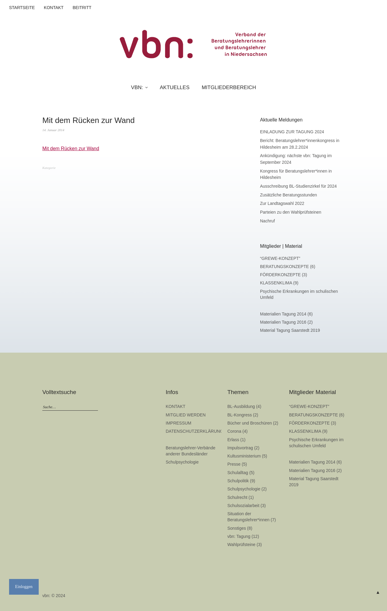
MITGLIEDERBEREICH (229, 87)
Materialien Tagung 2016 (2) (286, 322)
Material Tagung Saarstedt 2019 (290, 330)
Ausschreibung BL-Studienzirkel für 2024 (298, 186)
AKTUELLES (174, 87)
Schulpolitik (238, 480)
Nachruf (267, 220)
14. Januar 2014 (53, 130)
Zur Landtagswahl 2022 (282, 203)
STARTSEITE (22, 7)
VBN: (137, 87)
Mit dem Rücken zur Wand (70, 148)
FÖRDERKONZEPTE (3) (283, 274)
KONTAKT (53, 7)
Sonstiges (236, 528)
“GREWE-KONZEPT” (280, 258)
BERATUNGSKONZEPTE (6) (287, 266)
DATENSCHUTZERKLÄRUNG (194, 431)
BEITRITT (82, 7)
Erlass (233, 439)
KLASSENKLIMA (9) (279, 282)
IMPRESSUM (178, 423)
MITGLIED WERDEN (186, 414)
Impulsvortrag (240, 447)
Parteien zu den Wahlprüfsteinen (290, 212)
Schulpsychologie (182, 462)
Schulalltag (237, 472)
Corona (234, 431)
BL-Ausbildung (241, 406)
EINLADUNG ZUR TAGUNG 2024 (292, 131)
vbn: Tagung (238, 536)
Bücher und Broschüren (249, 423)
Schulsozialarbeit (243, 505)
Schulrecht (237, 497)
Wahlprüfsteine (241, 544)
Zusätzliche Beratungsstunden (288, 194)
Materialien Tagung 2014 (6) (286, 314)
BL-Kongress (239, 414)
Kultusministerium (244, 456)
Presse (234, 464)
